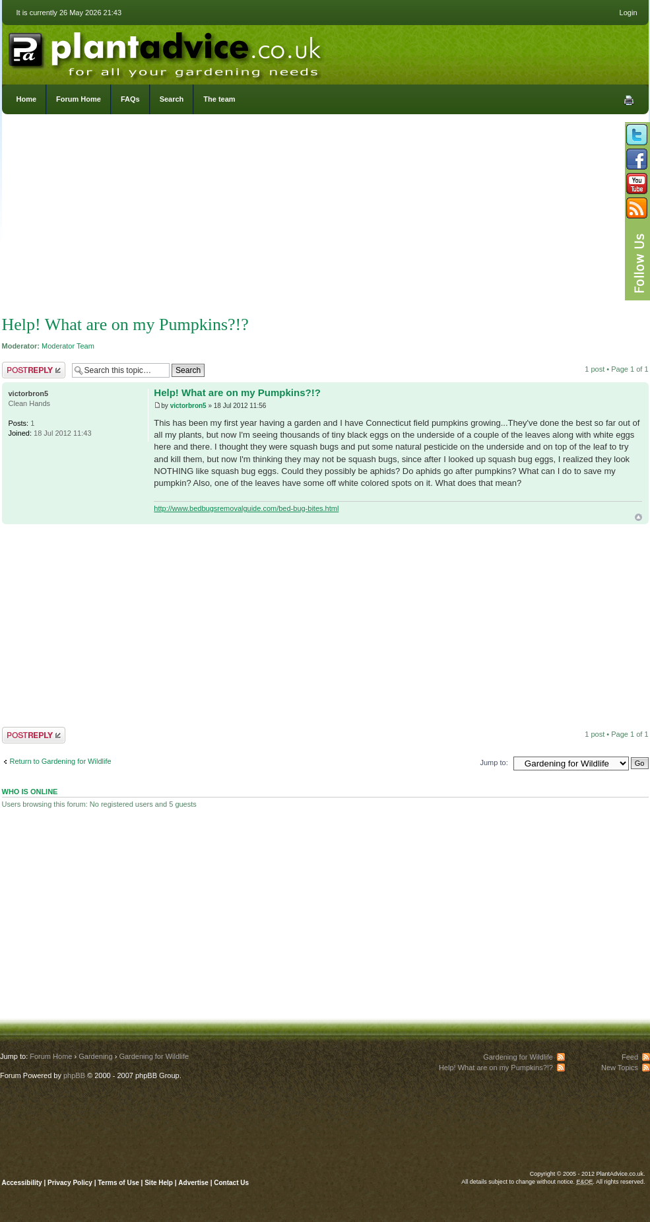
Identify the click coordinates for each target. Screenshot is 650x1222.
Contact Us (231, 1182)
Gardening (95, 1056)
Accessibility (22, 1182)
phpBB (74, 1075)
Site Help (159, 1182)
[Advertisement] (325, 217)
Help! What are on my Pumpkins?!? (125, 324)
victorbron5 (188, 405)
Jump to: (494, 762)
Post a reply (33, 370)
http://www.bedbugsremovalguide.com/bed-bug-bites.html (246, 508)
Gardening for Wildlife (154, 1056)
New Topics (619, 1067)
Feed (630, 1057)
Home (26, 99)
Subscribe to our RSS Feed (636, 208)
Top (638, 517)
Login (628, 13)
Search (172, 99)
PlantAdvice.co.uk (166, 51)
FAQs (130, 99)
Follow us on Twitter (636, 134)
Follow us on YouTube (636, 183)
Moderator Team (68, 346)
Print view (629, 100)
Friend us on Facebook (636, 159)
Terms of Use (118, 1182)
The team (219, 99)
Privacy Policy (71, 1182)
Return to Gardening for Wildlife (61, 761)
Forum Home (78, 99)
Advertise (193, 1182)
